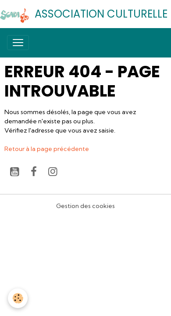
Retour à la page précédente (46, 149)
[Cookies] (18, 298)
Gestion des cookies (85, 206)
